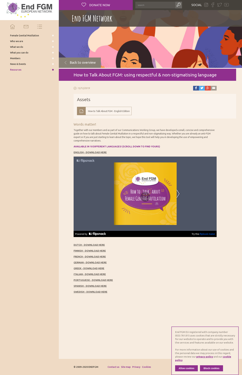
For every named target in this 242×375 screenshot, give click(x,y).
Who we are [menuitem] (16, 41)
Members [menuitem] (15, 58)
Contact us (113, 367)
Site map (126, 367)
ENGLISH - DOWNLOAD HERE (90, 152)
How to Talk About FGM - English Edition (109, 111)
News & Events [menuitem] (18, 64)
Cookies (146, 367)
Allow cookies (186, 368)
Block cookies (211, 368)
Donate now (99, 5)
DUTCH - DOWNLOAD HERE (89, 245)
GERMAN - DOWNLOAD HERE (90, 262)
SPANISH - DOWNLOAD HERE (90, 286)
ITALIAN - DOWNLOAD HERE (90, 274)
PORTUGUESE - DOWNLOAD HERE (93, 280)
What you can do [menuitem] (19, 52)
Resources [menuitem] (15, 70)
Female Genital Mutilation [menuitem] (24, 35)
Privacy (136, 367)
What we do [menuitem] (16, 47)
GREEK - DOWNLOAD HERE (89, 268)
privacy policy (204, 356)
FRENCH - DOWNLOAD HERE (90, 256)
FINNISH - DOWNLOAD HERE (90, 250)
